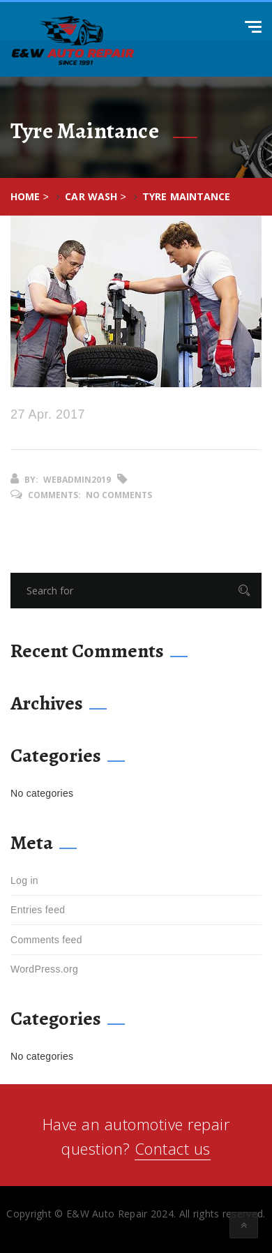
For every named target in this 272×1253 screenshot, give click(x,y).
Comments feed (46, 939)
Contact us (173, 1148)
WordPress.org (44, 969)
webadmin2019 (77, 480)
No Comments (119, 495)
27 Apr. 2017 (47, 414)
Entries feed (37, 909)
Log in (24, 880)
